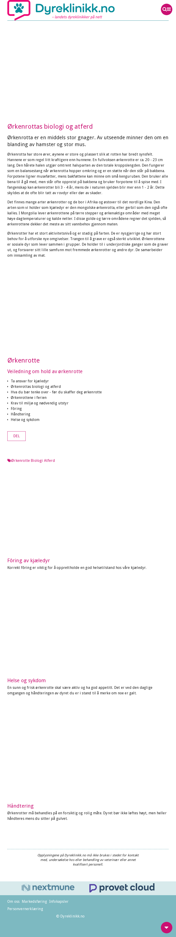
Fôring (16, 408)
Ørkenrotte (23, 360)
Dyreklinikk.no (71, 10)
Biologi (37, 460)
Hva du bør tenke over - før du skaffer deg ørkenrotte (56, 392)
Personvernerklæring (25, 909)
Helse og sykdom (25, 419)
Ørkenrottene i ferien (29, 397)
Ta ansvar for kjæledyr (30, 381)
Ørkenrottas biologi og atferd (36, 386)
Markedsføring (34, 901)
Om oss (13, 901)
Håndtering (20, 414)
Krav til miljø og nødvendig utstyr (40, 403)
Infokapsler (59, 901)
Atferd (49, 460)
